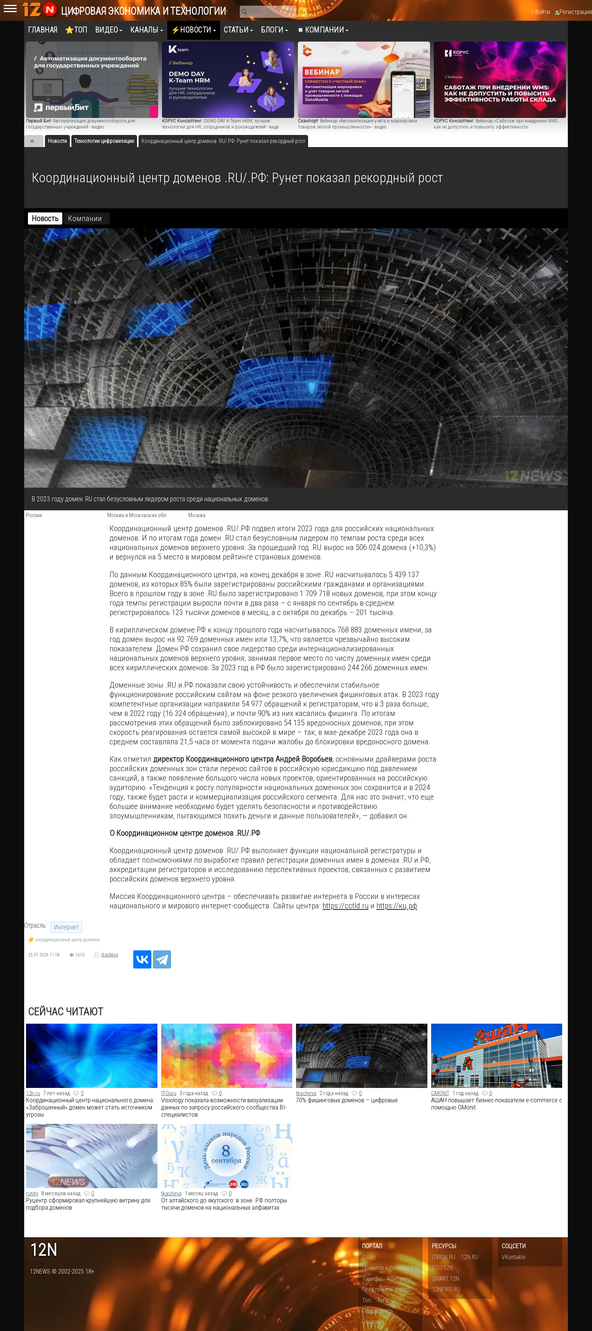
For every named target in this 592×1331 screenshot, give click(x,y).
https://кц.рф (396, 905)
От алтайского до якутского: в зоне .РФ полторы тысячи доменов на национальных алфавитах (224, 1203)
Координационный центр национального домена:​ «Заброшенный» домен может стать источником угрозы (90, 1107)
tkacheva (109, 955)
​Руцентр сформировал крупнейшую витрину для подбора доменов (88, 1203)
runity (32, 1193)
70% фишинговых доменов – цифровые (347, 1100)
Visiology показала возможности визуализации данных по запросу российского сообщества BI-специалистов (224, 1107)
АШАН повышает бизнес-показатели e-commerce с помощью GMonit (496, 1103)
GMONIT (440, 1093)
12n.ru (33, 1093)
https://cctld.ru (345, 905)
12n (43, 1250)
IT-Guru (168, 1093)
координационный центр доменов (67, 939)
